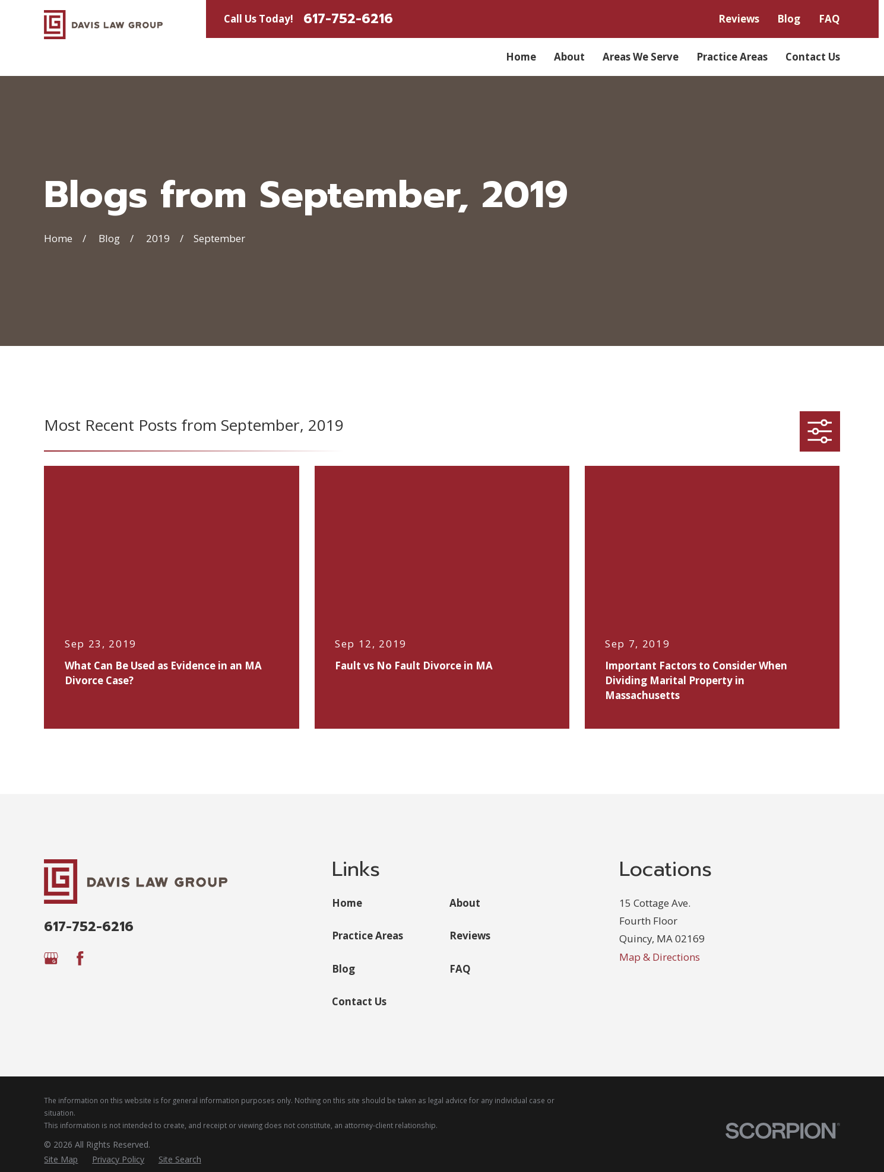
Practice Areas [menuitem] (732, 56)
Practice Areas (367, 935)
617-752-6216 (348, 19)
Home (347, 903)
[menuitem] (61, 1159)
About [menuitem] (569, 56)
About (464, 903)
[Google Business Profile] (51, 958)
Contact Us (359, 1001)
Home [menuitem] (521, 56)
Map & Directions (659, 957)
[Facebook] (80, 958)
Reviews (738, 19)
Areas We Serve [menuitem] (641, 56)
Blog (788, 19)
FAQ (829, 19)
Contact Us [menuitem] (812, 56)
